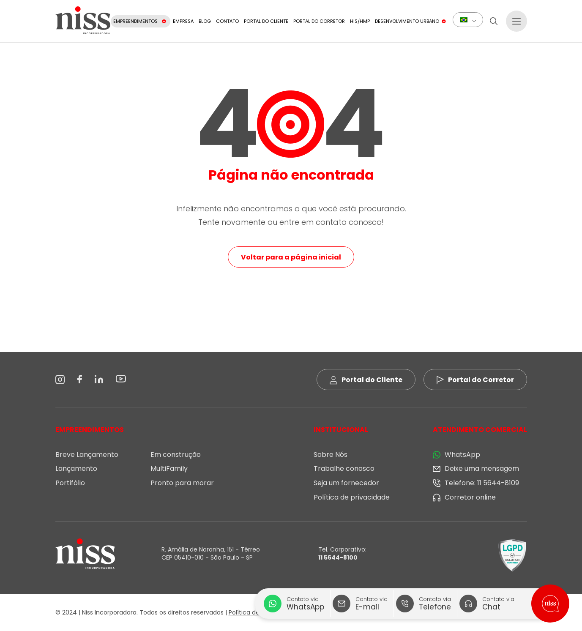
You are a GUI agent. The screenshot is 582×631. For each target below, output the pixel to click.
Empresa (183, 21)
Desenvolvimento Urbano (407, 21)
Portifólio (70, 483)
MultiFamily (169, 468)
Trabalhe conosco (344, 468)
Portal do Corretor (319, 21)
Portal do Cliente (266, 21)
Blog (205, 21)
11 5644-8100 (338, 558)
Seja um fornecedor (346, 483)
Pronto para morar (182, 483)
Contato (227, 21)
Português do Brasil (463, 19)
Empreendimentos (135, 21)
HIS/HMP (360, 21)
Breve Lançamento (86, 454)
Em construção (175, 454)
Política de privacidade (352, 497)
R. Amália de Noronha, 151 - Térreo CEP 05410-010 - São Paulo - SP (210, 553)
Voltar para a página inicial (291, 257)
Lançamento (76, 468)
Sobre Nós (330, 454)
